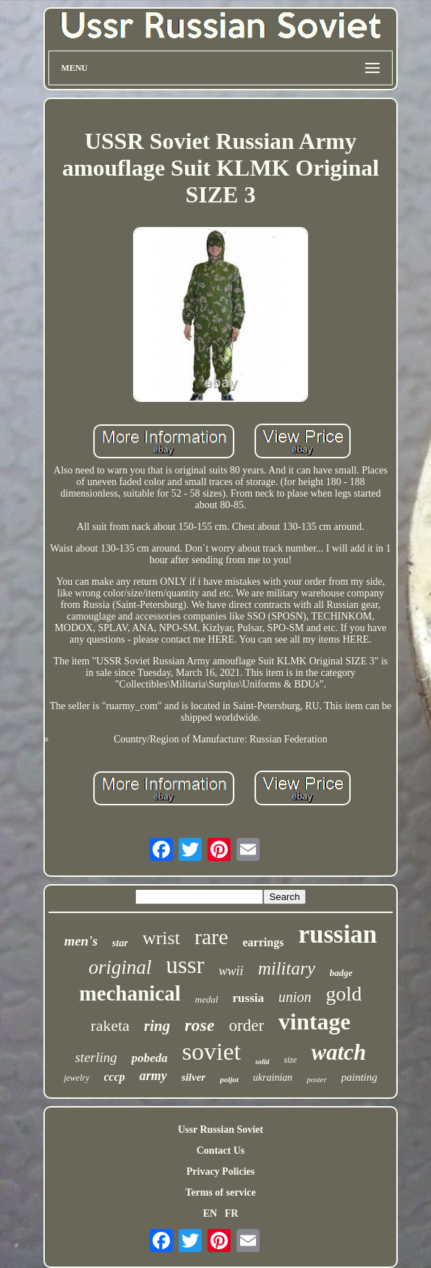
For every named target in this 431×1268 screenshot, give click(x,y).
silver (193, 1077)
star (120, 943)
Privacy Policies (221, 1171)
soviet (211, 1051)
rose (199, 1025)
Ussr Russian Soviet (220, 1129)
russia (248, 998)
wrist (161, 938)
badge (341, 972)
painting (359, 1077)
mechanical (130, 993)
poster (317, 1079)
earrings (263, 942)
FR (232, 1213)
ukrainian (272, 1077)
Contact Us (221, 1150)
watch (338, 1052)
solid (262, 1062)
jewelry (76, 1078)
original (119, 967)
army (153, 1075)
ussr (185, 965)
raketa (109, 1025)
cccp (114, 1077)
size (289, 1060)
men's (81, 940)
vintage (314, 1021)
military (286, 968)
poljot (229, 1079)
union (295, 997)
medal (206, 999)
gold (344, 993)
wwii (231, 971)
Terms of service (220, 1192)
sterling (96, 1057)
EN (210, 1213)
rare (212, 936)
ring (157, 1025)
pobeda (150, 1058)
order (247, 1025)
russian (337, 934)
